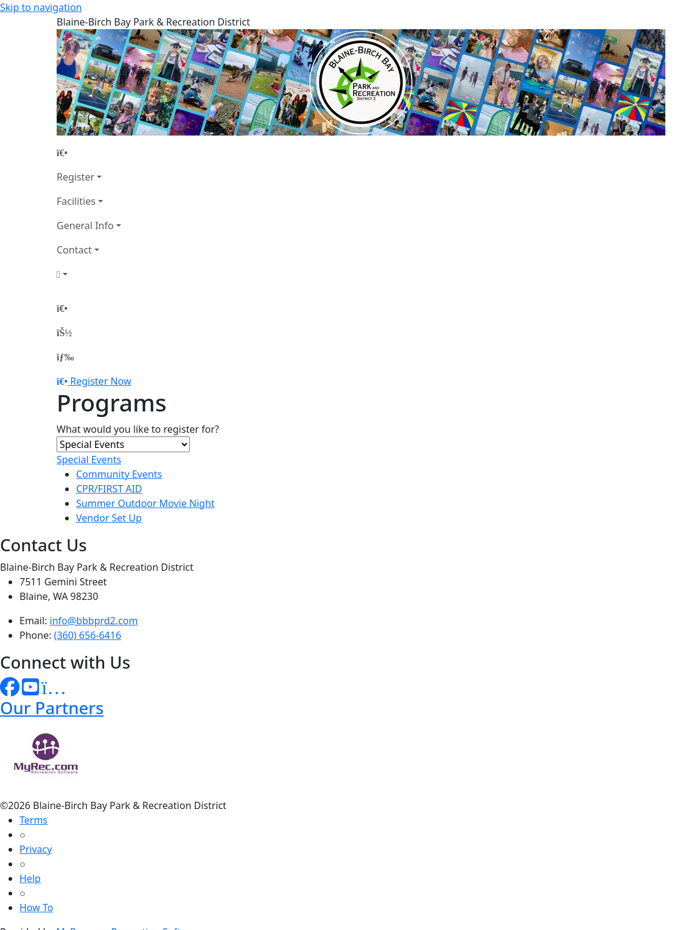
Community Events (119, 474)
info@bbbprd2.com (94, 620)
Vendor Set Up (109, 518)
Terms (33, 820)
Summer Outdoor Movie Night (145, 503)
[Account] (89, 274)
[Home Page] (89, 152)
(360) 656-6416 (87, 635)
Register (75, 177)
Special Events (89, 459)
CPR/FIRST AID (109, 488)
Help (30, 878)
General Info (85, 225)
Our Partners (51, 708)
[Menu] (65, 357)
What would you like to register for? (138, 429)
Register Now (100, 381)
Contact (74, 250)
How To (36, 907)
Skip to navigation (41, 7)
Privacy (35, 849)
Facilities (76, 201)
